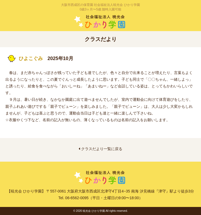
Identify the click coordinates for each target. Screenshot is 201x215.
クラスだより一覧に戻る (100, 149)
